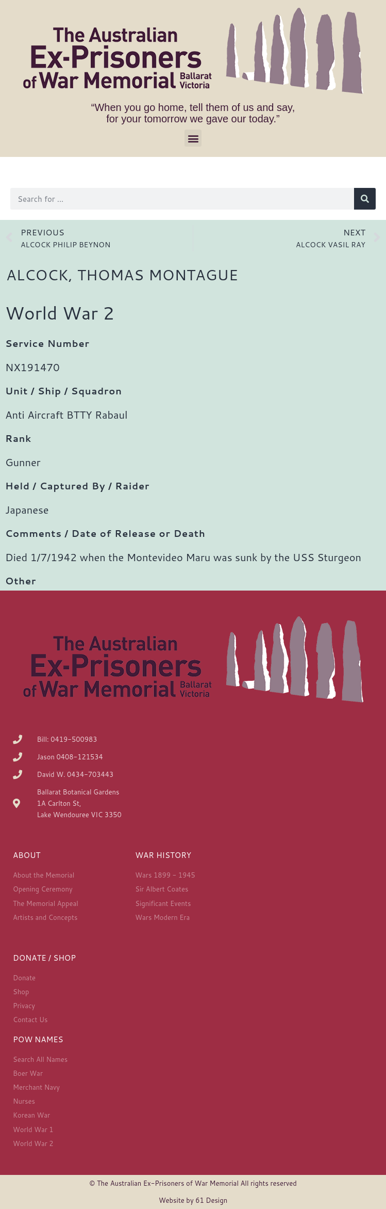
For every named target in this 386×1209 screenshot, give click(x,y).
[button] (193, 138)
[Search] (365, 199)
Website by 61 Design (193, 1200)
